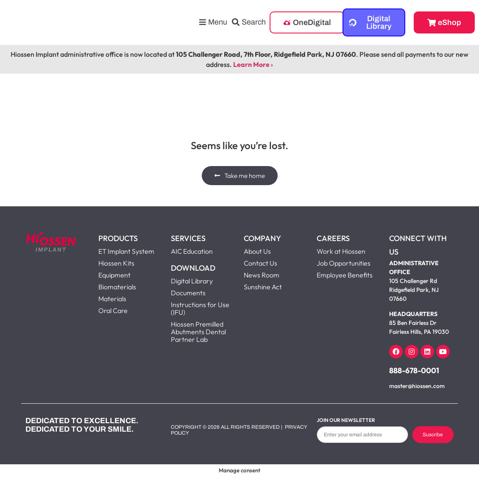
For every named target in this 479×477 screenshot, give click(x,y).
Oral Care (113, 310)
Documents (188, 292)
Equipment (114, 275)
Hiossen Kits (116, 263)
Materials (112, 298)
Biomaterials (117, 287)
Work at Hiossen (341, 251)
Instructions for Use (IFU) (200, 308)
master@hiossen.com (417, 386)
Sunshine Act (263, 287)
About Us (257, 251)
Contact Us (260, 263)
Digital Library (192, 281)
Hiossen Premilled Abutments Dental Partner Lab (198, 332)
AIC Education (192, 251)
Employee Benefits (345, 275)
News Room (261, 275)
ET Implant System (126, 251)
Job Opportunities (343, 263)
